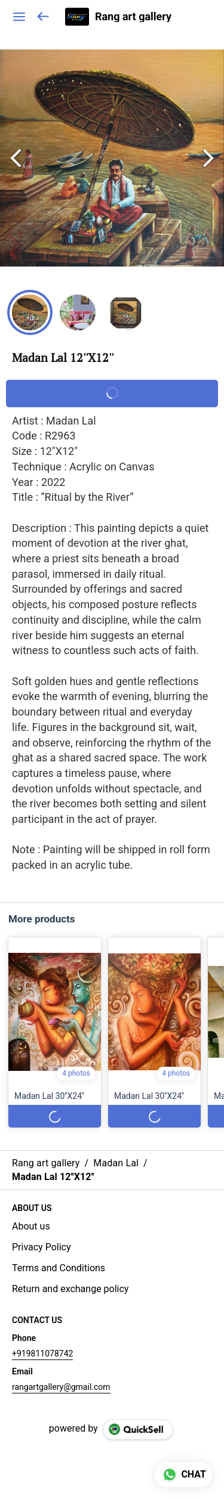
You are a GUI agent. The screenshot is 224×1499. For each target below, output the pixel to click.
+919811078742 (42, 1353)
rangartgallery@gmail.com (61, 1387)
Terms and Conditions (58, 1268)
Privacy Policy (41, 1247)
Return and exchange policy (70, 1288)
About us (31, 1226)
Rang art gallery (133, 17)
